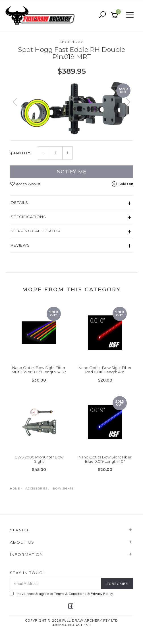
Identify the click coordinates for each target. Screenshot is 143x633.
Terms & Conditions (70, 593)
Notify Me (71, 171)
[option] (71, 108)
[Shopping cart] (115, 15)
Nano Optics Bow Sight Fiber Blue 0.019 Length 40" (105, 459)
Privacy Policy (102, 593)
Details (19, 202)
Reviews (20, 245)
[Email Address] (55, 583)
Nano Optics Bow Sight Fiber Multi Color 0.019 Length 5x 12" (39, 369)
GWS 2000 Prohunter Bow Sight (38, 459)
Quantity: (20, 153)
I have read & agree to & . (62, 593)
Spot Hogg (71, 42)
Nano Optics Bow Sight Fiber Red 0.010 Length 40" (105, 369)
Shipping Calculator (36, 231)
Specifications (28, 216)
